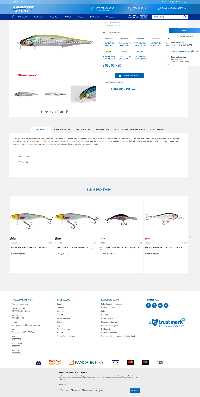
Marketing (88, 390)
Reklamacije (106, 349)
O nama (60, 324)
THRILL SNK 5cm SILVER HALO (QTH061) (73, 267)
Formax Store (16, 21)
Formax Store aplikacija (66, 356)
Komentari (102, 149)
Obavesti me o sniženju (174, 84)
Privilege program (64, 349)
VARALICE (35, 21)
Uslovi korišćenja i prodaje (111, 324)
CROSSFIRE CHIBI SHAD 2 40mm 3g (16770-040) (120, 268)
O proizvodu (41, 149)
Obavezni (65, 390)
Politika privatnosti (108, 327)
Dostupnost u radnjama (123, 109)
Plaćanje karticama (109, 342)
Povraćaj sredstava (109, 352)
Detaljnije (62, 384)
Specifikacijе (62, 149)
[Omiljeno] (185, 2)
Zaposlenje (61, 327)
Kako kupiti (157, 149)
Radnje (59, 342)
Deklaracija (83, 149)
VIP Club (60, 352)
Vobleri (43, 21)
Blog (58, 345)
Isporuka (104, 335)
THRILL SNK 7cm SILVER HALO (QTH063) (29, 267)
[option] (26, 114)
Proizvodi (26, 21)
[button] (170, 17)
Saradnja (60, 331)
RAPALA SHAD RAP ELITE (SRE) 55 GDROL (163, 267)
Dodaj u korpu (131, 96)
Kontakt (60, 335)
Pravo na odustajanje (109, 345)
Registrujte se (175, 2)
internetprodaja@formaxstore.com (185, 51)
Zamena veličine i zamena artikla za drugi (118, 356)
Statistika (76, 390)
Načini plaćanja (107, 338)
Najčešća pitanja (63, 338)
